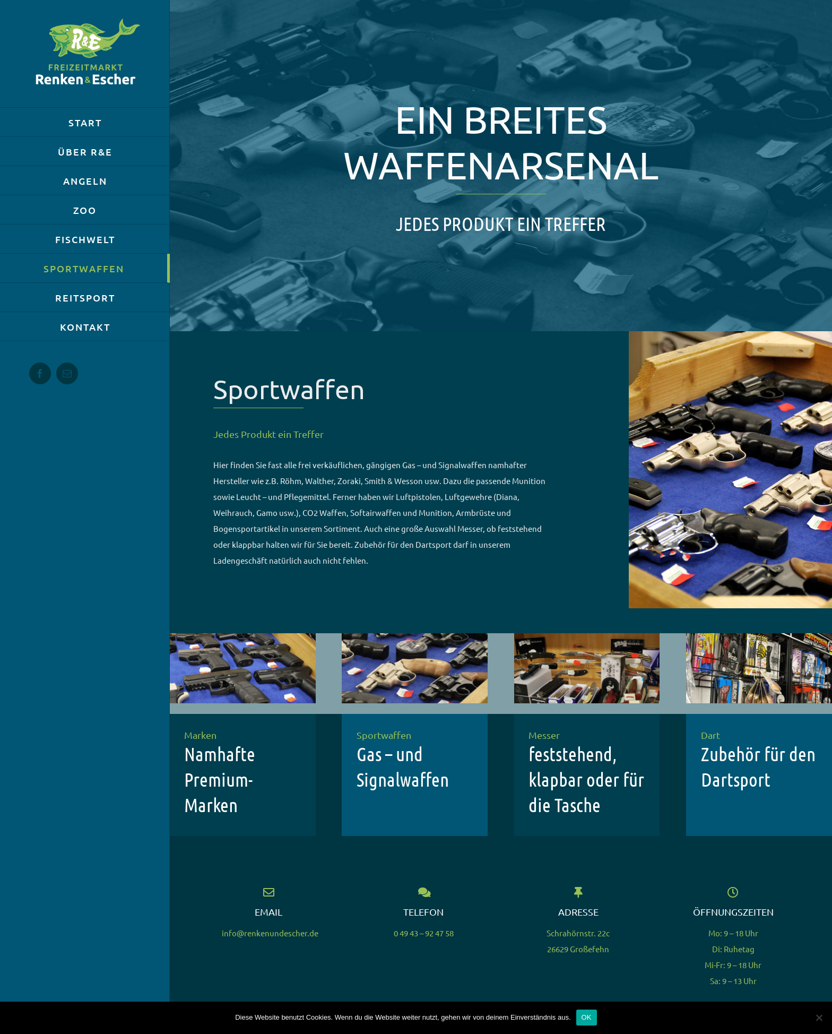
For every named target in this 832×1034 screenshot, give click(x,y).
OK (587, 1017)
